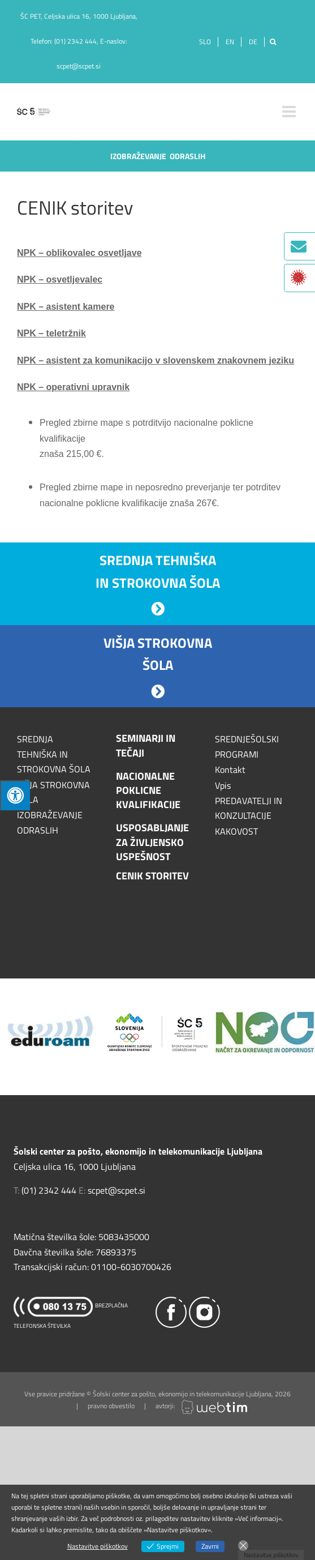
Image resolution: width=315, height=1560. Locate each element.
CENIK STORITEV (152, 875)
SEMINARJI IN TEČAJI (145, 745)
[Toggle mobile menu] (290, 112)
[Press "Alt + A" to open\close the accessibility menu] (15, 795)
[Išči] (273, 41)
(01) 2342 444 (75, 41)
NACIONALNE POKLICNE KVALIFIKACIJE (148, 790)
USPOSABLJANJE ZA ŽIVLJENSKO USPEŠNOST (152, 842)
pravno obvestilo (111, 1405)
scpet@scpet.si (79, 66)
